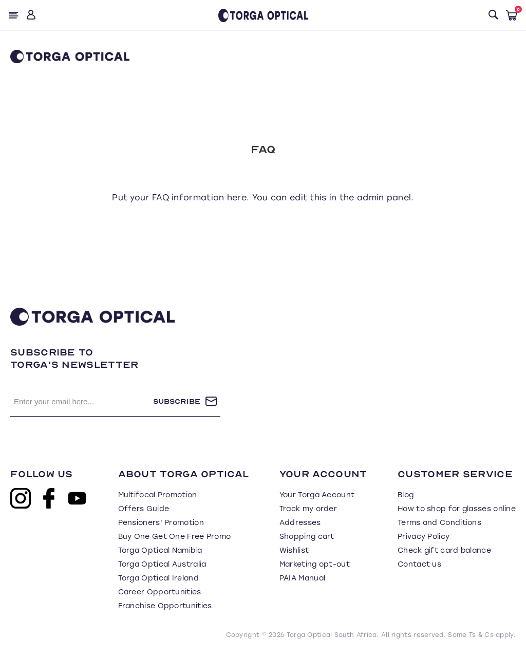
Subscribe (176, 401)
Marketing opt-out (314, 564)
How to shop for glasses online (457, 508)
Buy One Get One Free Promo (174, 536)
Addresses (300, 522)
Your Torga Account (316, 495)
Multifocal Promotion (157, 495)
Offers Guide (144, 508)
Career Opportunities (159, 592)
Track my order (308, 508)
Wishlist (294, 550)
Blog (406, 495)
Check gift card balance (444, 550)
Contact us (419, 564)
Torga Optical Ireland (158, 578)
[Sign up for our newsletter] (81, 401)
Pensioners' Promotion (161, 522)
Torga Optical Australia (162, 564)
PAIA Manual (302, 578)
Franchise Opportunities (165, 606)
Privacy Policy (423, 536)
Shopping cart (306, 536)
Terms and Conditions (439, 522)
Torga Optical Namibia (160, 550)
